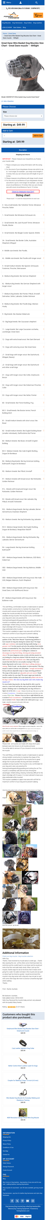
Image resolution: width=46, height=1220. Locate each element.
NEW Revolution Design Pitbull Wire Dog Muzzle (23, 1118)
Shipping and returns (23, 154)
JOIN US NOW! (7, 27)
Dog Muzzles (6, 23)
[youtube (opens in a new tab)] (27, 1201)
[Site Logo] (11, 15)
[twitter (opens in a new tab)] (17, 1201)
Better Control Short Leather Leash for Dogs (23, 1066)
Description (23, 150)
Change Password (8, 1166)
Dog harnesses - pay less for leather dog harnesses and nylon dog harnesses (22, 1194)
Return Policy (7, 1144)
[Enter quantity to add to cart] (18, 136)
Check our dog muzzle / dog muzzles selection (17, 956)
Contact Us (6, 1154)
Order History (7, 1163)
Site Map (5, 1151)
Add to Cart (38, 136)
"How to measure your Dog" (23, 191)
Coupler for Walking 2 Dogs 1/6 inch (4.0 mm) (23, 1080)
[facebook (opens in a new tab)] (12, 1201)
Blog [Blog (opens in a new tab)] (24, 27)
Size (5, 112)
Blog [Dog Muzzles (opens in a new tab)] (4, 1179)
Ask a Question (8, 101)
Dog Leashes (37, 23)
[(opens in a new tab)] (16, 797)
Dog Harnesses (17, 23)
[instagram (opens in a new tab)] (33, 1201)
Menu (7, 2)
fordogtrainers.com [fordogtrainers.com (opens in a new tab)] (23, 1211)
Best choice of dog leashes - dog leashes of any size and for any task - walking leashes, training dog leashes (22, 1183)
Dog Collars (28, 23)
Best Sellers (17, 27)
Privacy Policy (7, 1140)
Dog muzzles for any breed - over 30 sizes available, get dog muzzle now (23, 1189)
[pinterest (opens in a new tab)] (22, 1201)
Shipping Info (7, 1137)
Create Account (7, 1170)
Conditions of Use (8, 1147)
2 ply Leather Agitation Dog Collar (23, 1048)
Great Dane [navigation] (12, 33)
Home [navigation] (5, 33)
